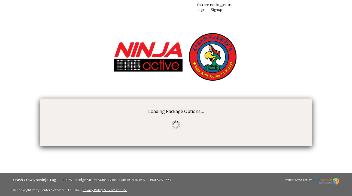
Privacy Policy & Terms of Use (105, 190)
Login (266, 9)
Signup (281, 9)
